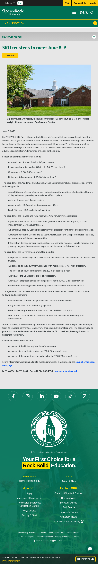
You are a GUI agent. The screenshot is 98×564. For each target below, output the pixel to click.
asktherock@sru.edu (29, 481)
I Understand (85, 559)
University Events (69, 512)
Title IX (62, 541)
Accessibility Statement (27, 532)
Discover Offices (68, 502)
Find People (68, 507)
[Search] (91, 12)
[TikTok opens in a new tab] (70, 396)
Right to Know (41, 541)
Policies (76, 536)
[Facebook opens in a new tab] (13, 396)
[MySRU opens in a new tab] (83, 12)
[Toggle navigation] (74, 13)
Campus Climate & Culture (68, 493)
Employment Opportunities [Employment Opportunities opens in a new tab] (29, 498)
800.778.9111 (69, 481)
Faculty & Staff (29, 515)
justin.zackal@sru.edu (66, 371)
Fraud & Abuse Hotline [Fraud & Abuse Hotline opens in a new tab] (70, 532)
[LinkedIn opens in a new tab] (42, 396)
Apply (29, 493)
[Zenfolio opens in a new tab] (85, 396)
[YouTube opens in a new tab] (56, 396)
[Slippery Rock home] (13, 12)
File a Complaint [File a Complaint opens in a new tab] (28, 536)
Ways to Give (29, 510)
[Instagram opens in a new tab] (28, 396)
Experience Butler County (68, 521)
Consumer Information (49, 532)
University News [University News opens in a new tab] (68, 517)
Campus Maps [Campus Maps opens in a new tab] (68, 498)
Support (53, 541)
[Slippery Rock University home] (49, 428)
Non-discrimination (45, 536)
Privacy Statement (11, 560)
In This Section (50, 23)
